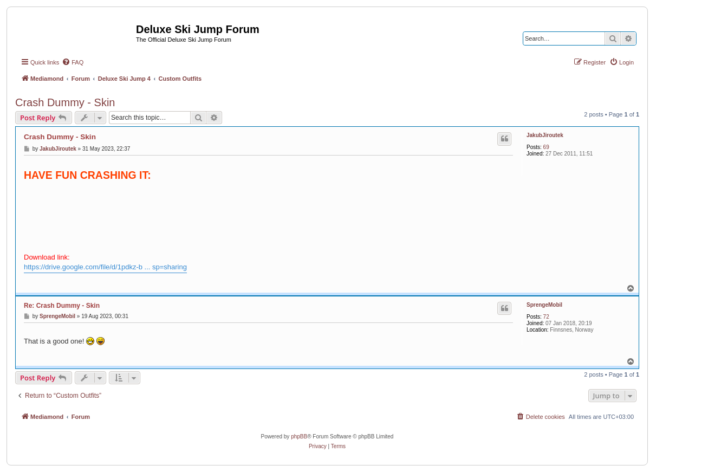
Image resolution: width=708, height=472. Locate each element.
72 (546, 317)
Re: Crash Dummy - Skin (62, 305)
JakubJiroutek (545, 135)
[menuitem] (72, 62)
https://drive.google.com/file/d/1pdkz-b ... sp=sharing (105, 267)
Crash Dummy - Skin (65, 102)
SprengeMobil (544, 305)
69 (546, 147)
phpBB (299, 436)
